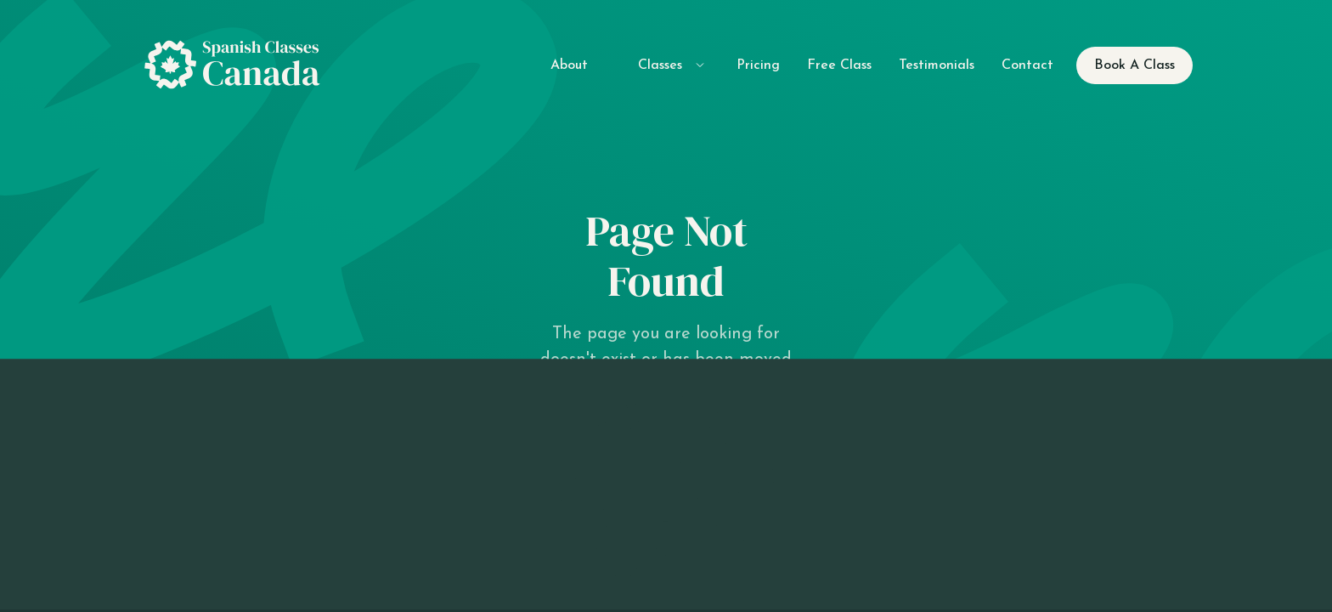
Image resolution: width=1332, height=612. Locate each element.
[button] (662, 65)
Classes (660, 65)
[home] (238, 65)
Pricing (758, 65)
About (569, 65)
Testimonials (936, 65)
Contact (1027, 65)
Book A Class (1134, 65)
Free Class (839, 65)
